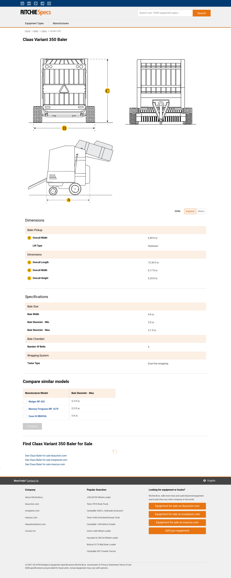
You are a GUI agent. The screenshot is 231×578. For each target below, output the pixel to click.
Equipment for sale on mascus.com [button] (177, 522)
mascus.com (31, 517)
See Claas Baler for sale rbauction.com (46, 455)
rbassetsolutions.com (35, 524)
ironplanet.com (32, 510)
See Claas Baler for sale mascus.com (45, 464)
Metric (201, 211)
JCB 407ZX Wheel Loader (99, 497)
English (212, 480)
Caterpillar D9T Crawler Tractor (101, 551)
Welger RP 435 (37, 401)
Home (27, 31)
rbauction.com (32, 504)
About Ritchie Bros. (34, 497)
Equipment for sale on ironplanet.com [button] (177, 514)
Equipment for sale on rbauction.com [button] (177, 506)
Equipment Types (34, 23)
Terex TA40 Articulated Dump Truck (103, 517)
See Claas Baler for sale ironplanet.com (46, 459)
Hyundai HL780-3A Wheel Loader (102, 538)
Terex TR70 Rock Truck (97, 504)
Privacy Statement (109, 565)
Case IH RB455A (38, 416)
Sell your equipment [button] (177, 530)
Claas (44, 31)
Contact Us (32, 480)
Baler (35, 31)
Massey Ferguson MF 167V (43, 408)
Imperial (190, 211)
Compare (32, 426)
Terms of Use (125, 565)
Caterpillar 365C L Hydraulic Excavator (105, 510)
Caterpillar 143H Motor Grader (101, 524)
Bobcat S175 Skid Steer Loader (101, 544)
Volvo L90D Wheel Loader (99, 531)
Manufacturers (61, 23)
